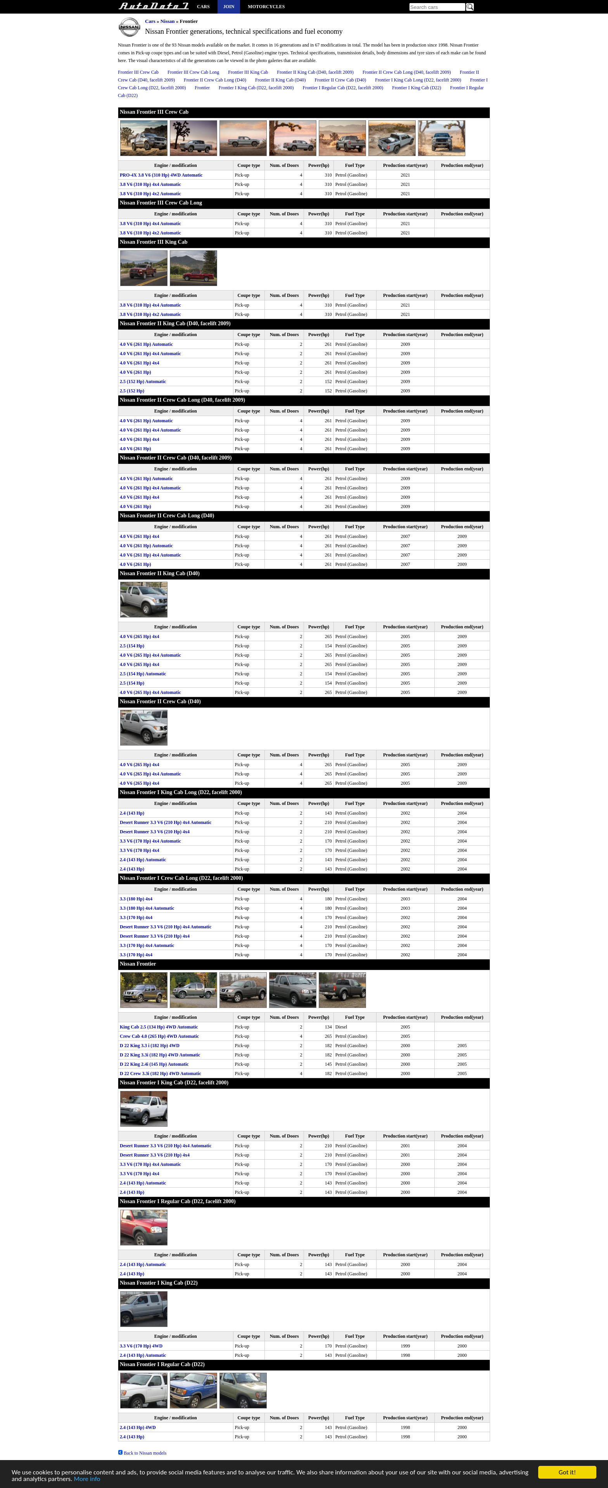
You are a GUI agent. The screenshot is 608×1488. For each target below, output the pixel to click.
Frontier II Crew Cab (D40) (340, 80)
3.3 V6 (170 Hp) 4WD (141, 1346)
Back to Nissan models (142, 1453)
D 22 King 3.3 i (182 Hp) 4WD (150, 1045)
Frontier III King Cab (248, 72)
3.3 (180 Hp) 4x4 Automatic (147, 908)
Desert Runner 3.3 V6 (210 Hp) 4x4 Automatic (165, 822)
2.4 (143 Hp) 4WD (138, 1427)
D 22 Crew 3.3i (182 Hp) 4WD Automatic (160, 1073)
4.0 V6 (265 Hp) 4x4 (139, 636)
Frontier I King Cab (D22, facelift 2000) (256, 87)
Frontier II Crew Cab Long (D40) (215, 80)
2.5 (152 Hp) (132, 391)
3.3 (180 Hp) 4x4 (136, 899)
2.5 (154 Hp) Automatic (143, 673)
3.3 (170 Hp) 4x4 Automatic (147, 945)
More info (87, 1480)
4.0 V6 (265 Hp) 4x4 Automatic (150, 655)
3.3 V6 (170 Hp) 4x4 (139, 850)
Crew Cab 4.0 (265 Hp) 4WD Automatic (159, 1036)
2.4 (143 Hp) (132, 813)
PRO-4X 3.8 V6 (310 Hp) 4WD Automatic (161, 175)
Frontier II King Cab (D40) (280, 80)
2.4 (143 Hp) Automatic (143, 859)
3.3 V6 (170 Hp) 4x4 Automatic (150, 841)
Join (229, 6)
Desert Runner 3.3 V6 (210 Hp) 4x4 (155, 831)
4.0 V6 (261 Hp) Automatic (146, 344)
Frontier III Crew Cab (138, 72)
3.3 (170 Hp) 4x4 (136, 917)
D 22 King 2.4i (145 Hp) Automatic (154, 1064)
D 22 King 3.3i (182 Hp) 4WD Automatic (160, 1055)
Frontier (202, 87)
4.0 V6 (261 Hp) (135, 372)
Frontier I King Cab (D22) (416, 87)
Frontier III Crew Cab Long (193, 72)
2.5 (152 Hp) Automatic (143, 381)
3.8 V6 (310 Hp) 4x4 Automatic (150, 184)
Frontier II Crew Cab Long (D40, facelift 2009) (407, 72)
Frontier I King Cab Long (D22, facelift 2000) (418, 80)
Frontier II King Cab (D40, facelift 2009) (315, 72)
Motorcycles (266, 6)
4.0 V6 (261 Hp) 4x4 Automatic (150, 353)
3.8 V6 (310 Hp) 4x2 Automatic (150, 193)
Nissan (168, 21)
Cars (203, 6)
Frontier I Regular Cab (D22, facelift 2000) (343, 87)
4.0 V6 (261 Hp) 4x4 (139, 363)
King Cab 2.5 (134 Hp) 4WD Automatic (159, 1027)
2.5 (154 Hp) (132, 646)
